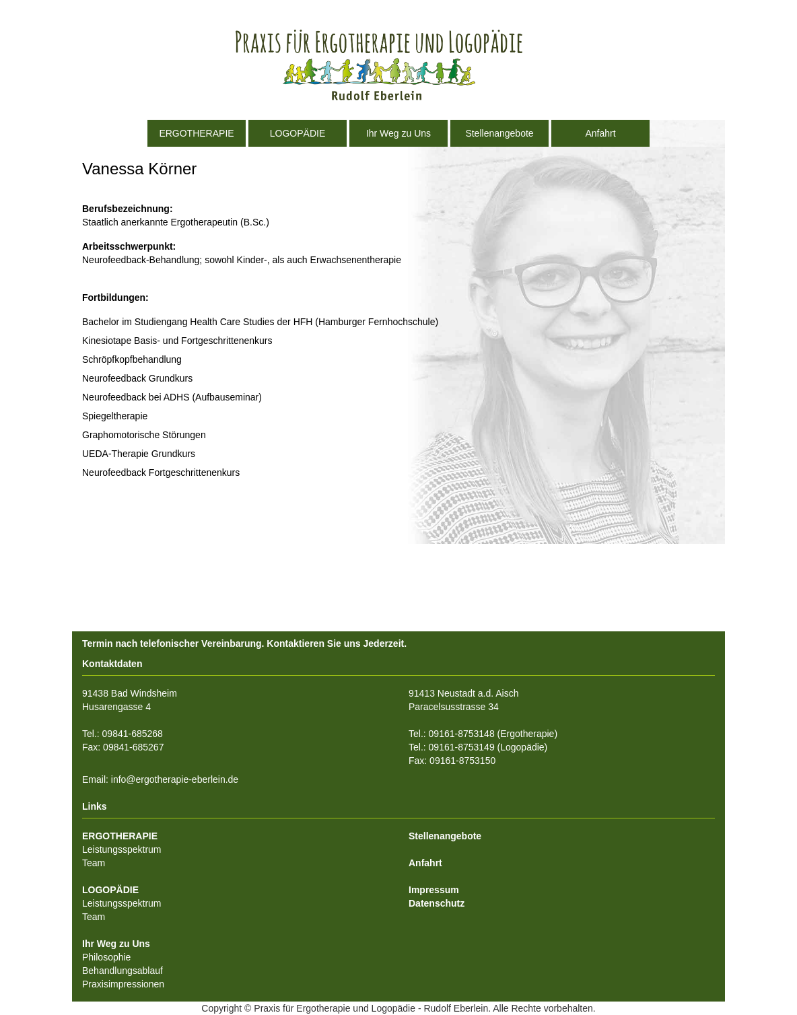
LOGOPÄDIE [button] (297, 133)
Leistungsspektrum (122, 849)
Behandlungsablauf (122, 970)
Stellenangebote (499, 133)
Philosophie (106, 957)
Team (93, 863)
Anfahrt (600, 133)
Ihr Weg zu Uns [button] (398, 133)
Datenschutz (436, 903)
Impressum (434, 889)
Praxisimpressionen (123, 984)
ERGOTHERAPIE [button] (196, 133)
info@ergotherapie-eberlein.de (174, 779)
